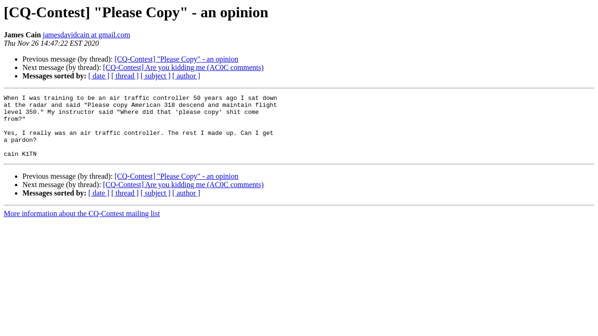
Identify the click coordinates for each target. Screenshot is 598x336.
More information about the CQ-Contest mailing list (82, 226)
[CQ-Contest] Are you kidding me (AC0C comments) (183, 67)
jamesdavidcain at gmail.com (86, 35)
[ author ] (186, 76)
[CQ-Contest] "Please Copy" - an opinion (176, 59)
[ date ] (98, 76)
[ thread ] (125, 76)
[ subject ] (156, 76)
